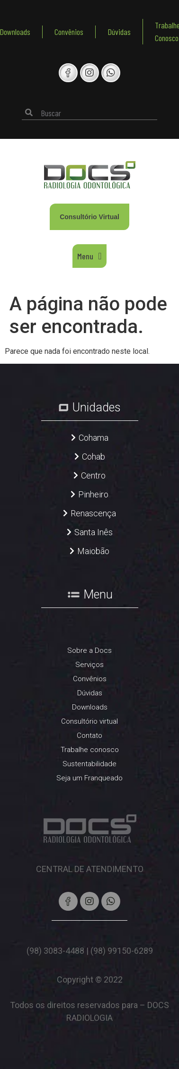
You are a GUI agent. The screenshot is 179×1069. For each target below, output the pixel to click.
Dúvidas (119, 31)
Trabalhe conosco (90, 749)
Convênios (68, 31)
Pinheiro (93, 494)
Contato (89, 735)
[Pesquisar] (29, 113)
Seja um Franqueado (89, 778)
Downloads (89, 707)
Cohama (93, 438)
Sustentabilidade (89, 764)
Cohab (93, 457)
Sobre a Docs (89, 650)
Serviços (89, 664)
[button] (89, 256)
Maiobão (93, 551)
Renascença (93, 513)
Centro (93, 475)
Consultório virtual (89, 721)
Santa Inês (93, 532)
